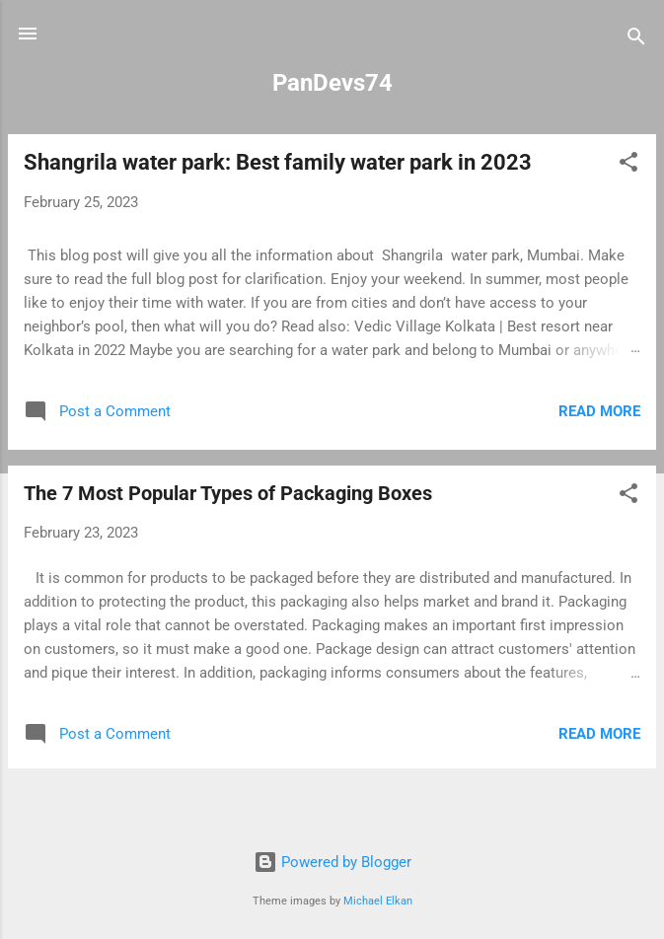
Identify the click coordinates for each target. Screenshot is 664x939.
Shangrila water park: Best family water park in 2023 (278, 162)
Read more (599, 411)
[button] (628, 165)
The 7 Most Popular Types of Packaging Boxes (228, 493)
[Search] (636, 40)
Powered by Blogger (332, 862)
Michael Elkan (377, 901)
